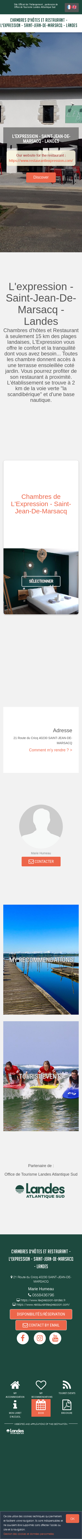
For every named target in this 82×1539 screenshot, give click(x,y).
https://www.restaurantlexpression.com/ (41, 161)
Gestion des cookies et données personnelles (28, 1533)
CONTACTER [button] (41, 861)
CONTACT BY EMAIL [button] (41, 1325)
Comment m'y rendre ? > (50, 750)
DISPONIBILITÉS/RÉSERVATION (41, 1314)
